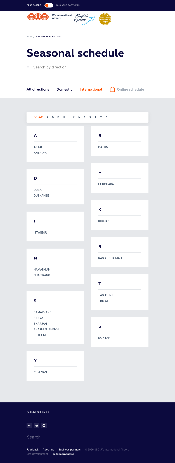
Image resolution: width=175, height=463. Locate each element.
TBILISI (103, 301)
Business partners (69, 449)
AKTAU (38, 147)
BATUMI (103, 147)
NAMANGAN (42, 269)
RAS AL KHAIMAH (110, 258)
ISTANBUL (41, 232)
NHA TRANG (42, 275)
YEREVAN (40, 372)
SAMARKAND (42, 312)
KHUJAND (105, 221)
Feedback (32, 449)
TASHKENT (105, 295)
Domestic (66, 89)
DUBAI (38, 190)
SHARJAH (40, 323)
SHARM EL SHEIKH (46, 329)
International (94, 89)
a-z (40, 117)
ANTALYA (40, 153)
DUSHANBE (41, 195)
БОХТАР (104, 338)
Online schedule (131, 89)
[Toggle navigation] (147, 6)
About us (48, 449)
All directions (38, 89)
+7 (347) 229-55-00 (38, 411)
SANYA (38, 318)
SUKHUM (40, 335)
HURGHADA (106, 184)
